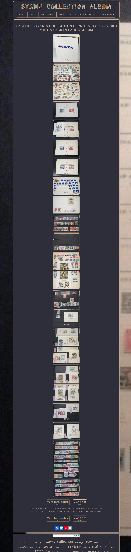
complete (23, 546)
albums (47, 546)
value (57, 547)
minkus (97, 542)
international (23, 543)
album (107, 542)
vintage (79, 542)
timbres (86, 547)
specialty (111, 547)
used (95, 546)
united (38, 547)
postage (38, 542)
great (31, 543)
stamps (50, 542)
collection (65, 541)
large (31, 547)
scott (89, 542)
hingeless (64, 547)
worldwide (74, 546)
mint (103, 546)
